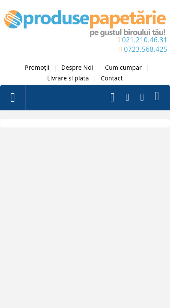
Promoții (37, 67)
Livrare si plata (68, 78)
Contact (111, 78)
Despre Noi (77, 67)
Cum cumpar (123, 67)
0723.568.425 (145, 49)
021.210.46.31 (144, 39)
